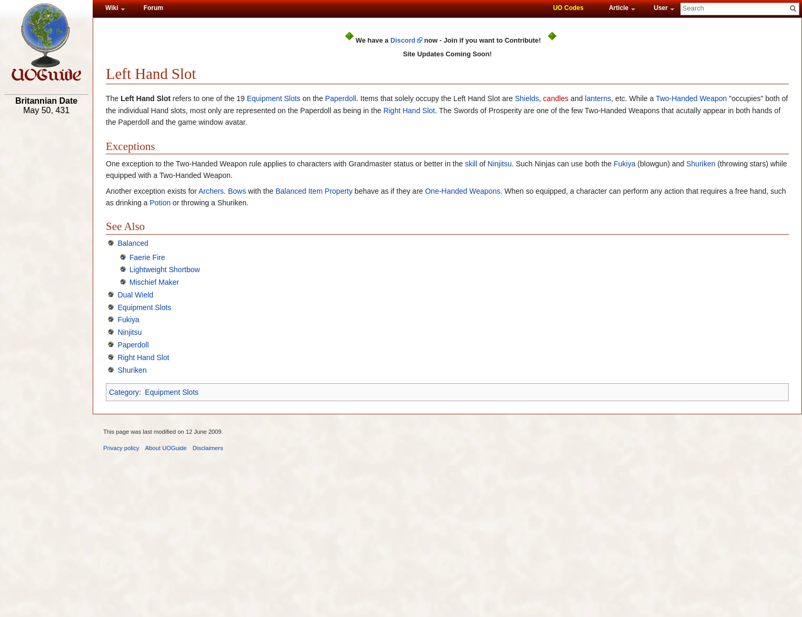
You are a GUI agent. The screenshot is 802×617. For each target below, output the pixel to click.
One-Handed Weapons (462, 191)
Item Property (330, 191)
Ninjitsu (500, 164)
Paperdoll (340, 98)
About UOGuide (166, 448)
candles (555, 98)
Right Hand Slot (409, 110)
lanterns (598, 98)
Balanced (290, 191)
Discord (402, 40)
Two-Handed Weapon (691, 98)
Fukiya (624, 164)
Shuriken (700, 164)
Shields (527, 98)
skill (471, 164)
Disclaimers (208, 448)
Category (124, 392)
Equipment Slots (274, 98)
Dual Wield (135, 295)
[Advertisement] (46, 283)
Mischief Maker (154, 282)
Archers (211, 191)
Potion (160, 202)
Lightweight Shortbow (165, 269)
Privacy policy (121, 448)
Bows (237, 191)
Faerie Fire (147, 257)
